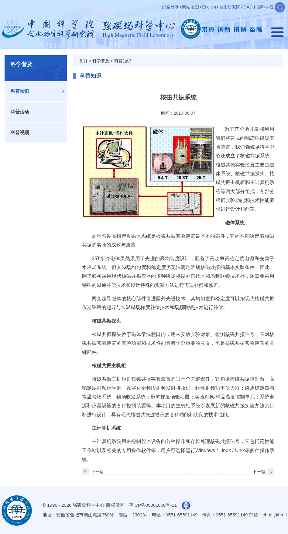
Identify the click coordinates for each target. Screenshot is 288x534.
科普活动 (20, 111)
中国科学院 (263, 7)
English (209, 7)
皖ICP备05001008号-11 (153, 505)
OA (246, 7)
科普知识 (20, 91)
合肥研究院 (229, 7)
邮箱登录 (170, 7)
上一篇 (97, 471)
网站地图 (190, 7)
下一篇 (258, 471)
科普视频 (20, 132)
